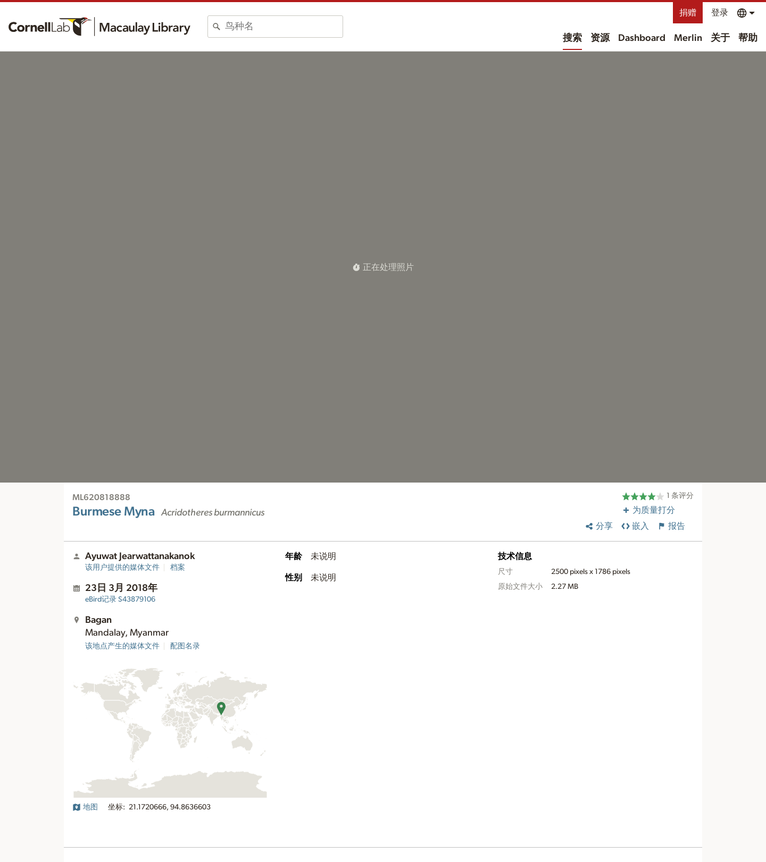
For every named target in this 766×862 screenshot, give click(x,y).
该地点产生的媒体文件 (122, 646)
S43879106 (120, 599)
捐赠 (687, 13)
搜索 (572, 38)
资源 (600, 38)
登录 (719, 13)
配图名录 (185, 646)
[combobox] (284, 26)
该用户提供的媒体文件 (122, 567)
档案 (177, 567)
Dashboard (641, 38)
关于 (720, 38)
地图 (85, 807)
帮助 (747, 38)
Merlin (688, 38)
